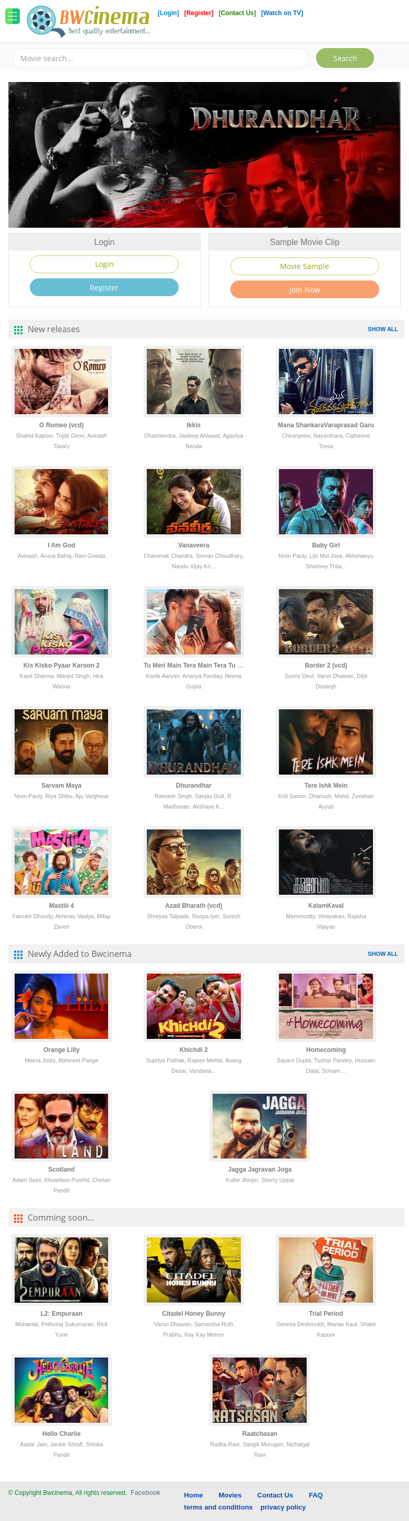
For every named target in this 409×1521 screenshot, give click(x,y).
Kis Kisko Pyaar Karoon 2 (62, 665)
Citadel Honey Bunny (194, 1313)
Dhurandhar (194, 785)
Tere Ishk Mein (326, 785)
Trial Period (326, 1313)
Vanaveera (193, 545)
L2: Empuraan (62, 1313)
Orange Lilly (61, 1050)
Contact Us (276, 1495)
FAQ (316, 1495)
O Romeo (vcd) (61, 425)
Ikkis (194, 425)
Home (193, 1495)
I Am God (61, 545)
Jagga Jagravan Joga (259, 1169)
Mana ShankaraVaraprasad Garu (326, 425)
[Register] (199, 13)
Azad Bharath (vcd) (193, 905)
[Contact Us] (238, 13)
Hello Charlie (61, 1433)
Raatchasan (259, 1433)
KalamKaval (326, 905)
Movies (229, 1495)
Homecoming (326, 1050)
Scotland (61, 1169)
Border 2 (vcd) (326, 665)
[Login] (168, 13)
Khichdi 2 (194, 1050)
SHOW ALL (383, 329)
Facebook (145, 1492)
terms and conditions (218, 1507)
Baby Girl (326, 545)
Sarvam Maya (61, 785)
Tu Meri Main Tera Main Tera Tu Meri (197, 665)
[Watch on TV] (282, 13)
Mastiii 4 (61, 905)
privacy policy (283, 1507)
